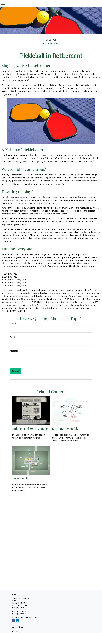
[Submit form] (15, 371)
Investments (20, 478)
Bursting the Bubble (65, 428)
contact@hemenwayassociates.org (24, 617)
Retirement (16, 631)
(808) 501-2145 (22, 614)
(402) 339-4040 (22, 605)
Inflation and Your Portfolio (30, 428)
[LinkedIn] (17, 620)
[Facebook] (13, 620)
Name (13, 323)
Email (12, 337)
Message (14, 350)
